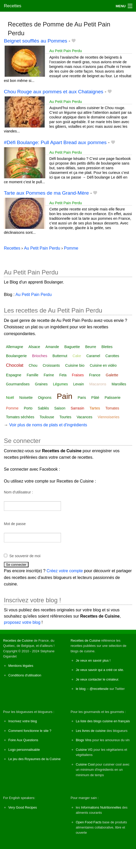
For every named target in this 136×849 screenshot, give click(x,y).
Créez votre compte (65, 571)
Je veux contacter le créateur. (97, 679)
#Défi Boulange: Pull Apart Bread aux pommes (55, 142)
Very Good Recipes (22, 807)
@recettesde (99, 689)
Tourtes (65, 417)
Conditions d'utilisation (24, 675)
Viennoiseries (108, 417)
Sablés (43, 408)
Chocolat (14, 365)
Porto (28, 408)
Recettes (12, 5)
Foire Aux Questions (23, 740)
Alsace (34, 346)
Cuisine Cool (85, 764)
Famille (32, 375)
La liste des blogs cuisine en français (103, 721)
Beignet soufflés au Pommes (35, 41)
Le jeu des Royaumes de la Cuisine (34, 759)
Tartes (95, 408)
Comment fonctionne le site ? (29, 731)
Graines (41, 384)
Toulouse (46, 417)
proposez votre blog (22, 622)
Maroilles (119, 384)
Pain (64, 396)
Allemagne (14, 347)
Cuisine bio (74, 365)
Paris (82, 397)
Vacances (84, 417)
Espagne (13, 375)
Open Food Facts (88, 822)
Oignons (44, 397)
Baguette (72, 346)
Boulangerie (16, 355)
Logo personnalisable (24, 750)
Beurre (90, 347)
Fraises (78, 375)
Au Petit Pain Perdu (65, 51)
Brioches (39, 355)
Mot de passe (15, 524)
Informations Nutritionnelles (101, 807)
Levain (78, 384)
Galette (112, 375)
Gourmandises (18, 384)
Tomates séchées (20, 417)
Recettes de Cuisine (18, 640)
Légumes (60, 384)
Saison (59, 408)
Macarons (97, 384)
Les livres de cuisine (91, 731)
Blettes (107, 347)
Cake (77, 356)
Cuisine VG (84, 750)
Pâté (95, 397)
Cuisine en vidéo (103, 365)
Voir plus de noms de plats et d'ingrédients (48, 425)
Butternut (59, 356)
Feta (62, 375)
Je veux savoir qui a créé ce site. (100, 670)
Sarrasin (77, 408)
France (94, 375)
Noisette (25, 397)
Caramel (93, 356)
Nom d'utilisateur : (18, 492)
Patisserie (112, 397)
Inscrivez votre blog (22, 721)
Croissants (51, 365)
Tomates (112, 408)
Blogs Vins (83, 740)
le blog (81, 689)
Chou (33, 365)
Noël (10, 397)
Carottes (112, 356)
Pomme (12, 408)
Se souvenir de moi (24, 556)
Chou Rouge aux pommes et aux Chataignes (53, 91)
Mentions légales (20, 666)
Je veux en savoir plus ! (93, 660)
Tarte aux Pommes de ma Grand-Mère (46, 193)
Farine (49, 375)
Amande (52, 347)
